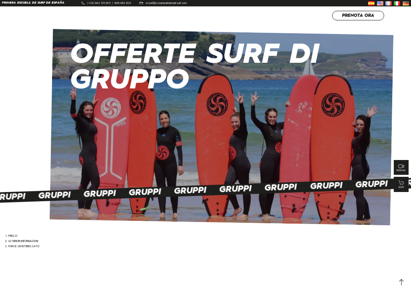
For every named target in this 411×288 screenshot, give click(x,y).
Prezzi (12, 236)
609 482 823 (123, 3)
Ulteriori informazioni (23, 241)
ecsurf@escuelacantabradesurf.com (166, 3)
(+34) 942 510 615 (99, 3)
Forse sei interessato (23, 246)
